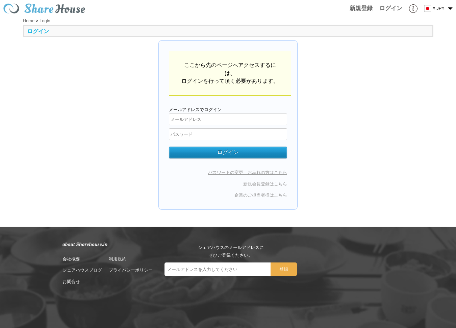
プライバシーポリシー (131, 270)
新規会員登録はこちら (265, 183)
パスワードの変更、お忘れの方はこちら (247, 172)
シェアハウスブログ (82, 270)
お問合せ (71, 281)
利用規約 (117, 258)
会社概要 (71, 258)
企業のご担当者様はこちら (260, 195)
